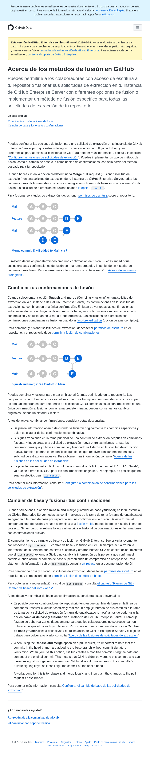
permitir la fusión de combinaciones (76, 332)
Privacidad (52, 742)
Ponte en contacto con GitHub (109, 742)
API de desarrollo (56, 745)
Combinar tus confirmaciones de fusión (31, 121)
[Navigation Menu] (137, 27)
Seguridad (66, 742)
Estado (78, 742)
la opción (91, 187)
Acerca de (97, 745)
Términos (39, 742)
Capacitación (74, 745)
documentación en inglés (109, 10)
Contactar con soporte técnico (29, 723)
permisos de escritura (93, 195)
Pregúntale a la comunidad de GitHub (33, 717)
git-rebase (88, 563)
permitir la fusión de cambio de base (76, 575)
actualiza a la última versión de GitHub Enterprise (70, 50)
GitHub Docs (24, 27)
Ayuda (88, 742)
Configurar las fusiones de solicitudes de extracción (43, 157)
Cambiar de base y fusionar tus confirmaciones (36, 125)
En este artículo (17, 115)
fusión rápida (85, 523)
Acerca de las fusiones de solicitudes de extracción (103, 635)
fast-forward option (89, 320)
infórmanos (108, 14)
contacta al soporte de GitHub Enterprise (52, 54)
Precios (131, 742)
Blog (87, 745)
